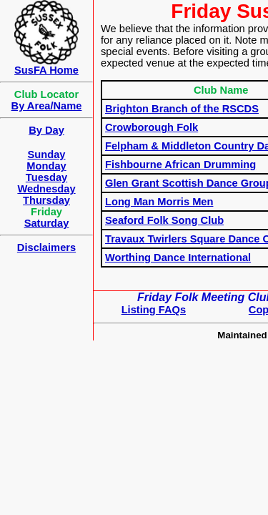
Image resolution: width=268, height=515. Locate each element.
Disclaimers (46, 247)
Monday (46, 166)
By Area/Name (46, 106)
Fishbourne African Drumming (180, 164)
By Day (46, 130)
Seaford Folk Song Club (164, 220)
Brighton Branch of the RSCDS (182, 108)
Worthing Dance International (178, 257)
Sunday (47, 154)
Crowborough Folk (151, 127)
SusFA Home (46, 70)
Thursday (46, 200)
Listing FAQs (153, 309)
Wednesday (46, 189)
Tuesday (46, 177)
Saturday (46, 223)
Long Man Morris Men (159, 201)
